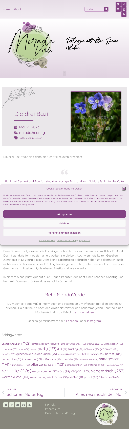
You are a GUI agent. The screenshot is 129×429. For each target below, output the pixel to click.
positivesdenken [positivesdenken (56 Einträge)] (76, 364)
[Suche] (106, 9)
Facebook (72, 321)
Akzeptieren (64, 214)
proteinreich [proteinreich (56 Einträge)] (96, 364)
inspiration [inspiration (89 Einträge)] (32, 359)
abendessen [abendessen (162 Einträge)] (16, 343)
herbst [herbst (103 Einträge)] (113, 354)
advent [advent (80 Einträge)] (57, 343)
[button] (124, 188)
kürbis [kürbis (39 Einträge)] (93, 359)
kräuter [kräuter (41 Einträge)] (83, 359)
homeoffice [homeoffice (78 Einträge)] (11, 359)
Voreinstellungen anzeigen (64, 232)
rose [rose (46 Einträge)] (36, 371)
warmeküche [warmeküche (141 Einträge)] (15, 377)
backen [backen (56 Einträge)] (116, 343)
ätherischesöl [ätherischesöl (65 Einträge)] (109, 377)
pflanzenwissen (35, 138)
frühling (23, 138)
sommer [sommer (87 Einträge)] (49, 371)
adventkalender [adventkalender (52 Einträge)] (76, 343)
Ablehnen (64, 223)
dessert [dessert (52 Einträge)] (36, 349)
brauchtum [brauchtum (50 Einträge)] (9, 349)
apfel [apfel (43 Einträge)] (105, 344)
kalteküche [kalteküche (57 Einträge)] (69, 359)
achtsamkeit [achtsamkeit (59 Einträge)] (40, 343)
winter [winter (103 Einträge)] (78, 377)
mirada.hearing (32, 132)
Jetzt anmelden (83, 312)
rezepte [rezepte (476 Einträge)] (16, 371)
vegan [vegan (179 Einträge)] (80, 371)
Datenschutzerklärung (67, 240)
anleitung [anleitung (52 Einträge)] (93, 343)
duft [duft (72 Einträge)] (62, 349)
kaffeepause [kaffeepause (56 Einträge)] (52, 359)
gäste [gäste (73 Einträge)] (75, 354)
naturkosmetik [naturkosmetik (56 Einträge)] (20, 364)
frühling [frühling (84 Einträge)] (75, 349)
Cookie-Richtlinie (47, 240)
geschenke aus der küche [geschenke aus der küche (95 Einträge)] (36, 354)
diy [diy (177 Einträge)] (49, 348)
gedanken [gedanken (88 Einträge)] (109, 349)
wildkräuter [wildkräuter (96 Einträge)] (58, 377)
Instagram (94, 321)
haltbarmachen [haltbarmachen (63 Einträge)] (93, 354)
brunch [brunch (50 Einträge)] (23, 349)
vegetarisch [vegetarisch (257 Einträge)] (107, 370)
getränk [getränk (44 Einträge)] (63, 354)
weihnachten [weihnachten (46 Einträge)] (38, 377)
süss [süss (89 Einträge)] (64, 371)
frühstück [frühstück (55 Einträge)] (91, 349)
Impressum (84, 240)
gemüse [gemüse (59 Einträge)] (8, 354)
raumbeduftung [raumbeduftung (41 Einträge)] (114, 365)
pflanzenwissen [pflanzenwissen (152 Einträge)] (47, 364)
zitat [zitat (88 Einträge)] (92, 377)
